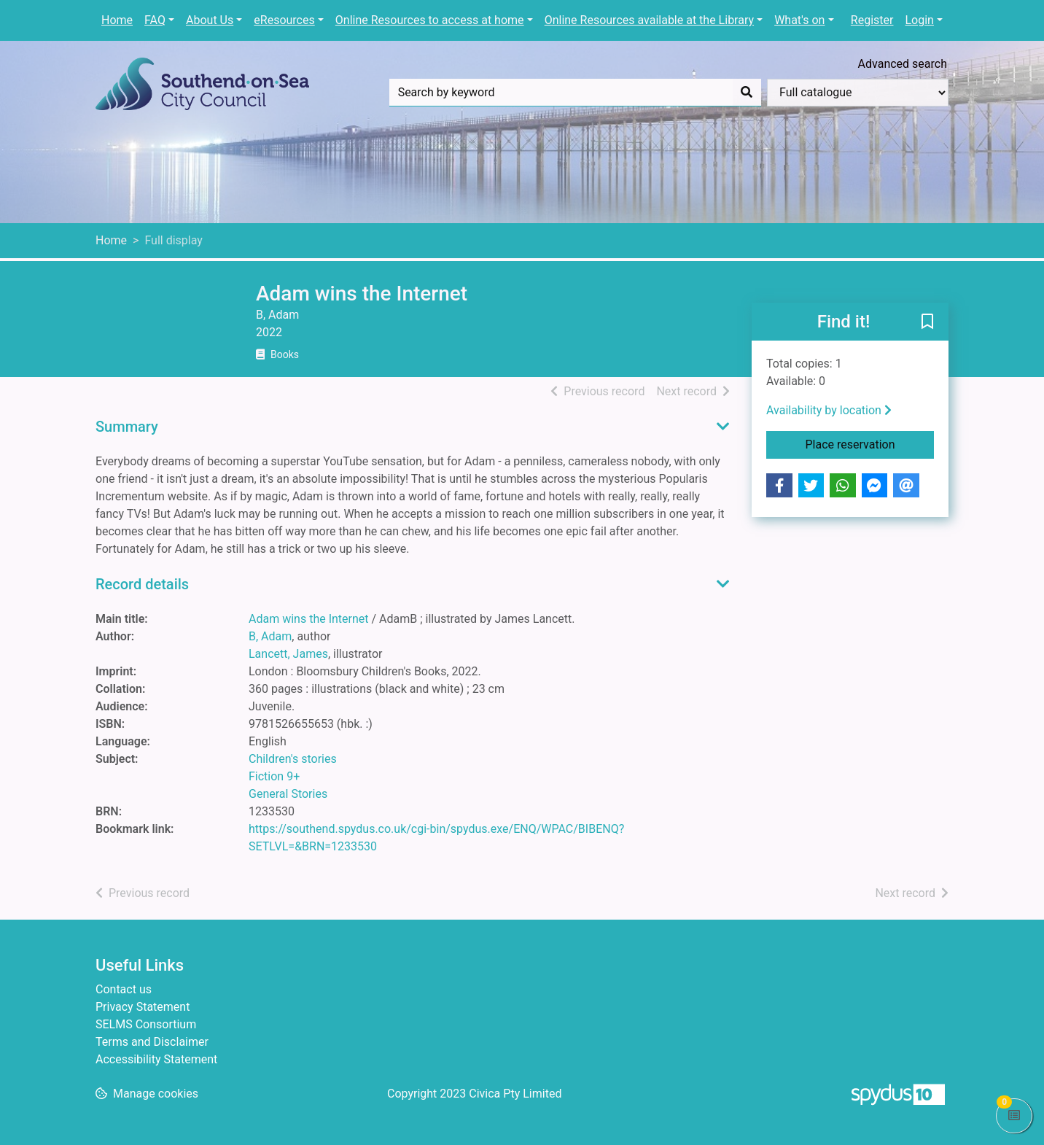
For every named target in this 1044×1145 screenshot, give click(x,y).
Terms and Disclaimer (152, 1042)
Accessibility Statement (156, 1059)
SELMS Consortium (146, 1024)
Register (872, 20)
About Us (209, 20)
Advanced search (902, 64)
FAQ (154, 20)
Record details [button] (142, 584)
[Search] (746, 92)
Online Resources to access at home (429, 20)
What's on (799, 20)
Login (919, 20)
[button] (927, 322)
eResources (284, 20)
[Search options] (857, 92)
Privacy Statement (143, 1007)
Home (117, 20)
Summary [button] (127, 426)
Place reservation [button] (870, 443)
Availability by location (829, 410)
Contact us (124, 989)
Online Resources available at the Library (649, 20)
